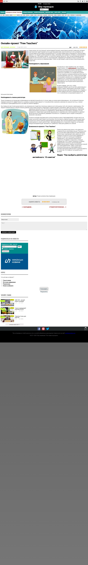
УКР (4, 1)
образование (72, 68)
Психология (59, 15)
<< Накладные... (27, 207)
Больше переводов (28, 12)
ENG (7, 1)
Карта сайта (57, 12)
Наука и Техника (39, 15)
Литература (27, 15)
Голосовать (44, 289)
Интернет (14, 15)
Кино (21, 15)
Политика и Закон (50, 15)
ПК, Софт (24, 15)
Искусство (18, 15)
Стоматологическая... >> (57, 207)
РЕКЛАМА (64, 12)
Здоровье (11, 15)
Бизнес (4, 15)
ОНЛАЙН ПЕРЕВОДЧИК (39, 12)
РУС (1, 1)
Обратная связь (49, 12)
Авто (1, 15)
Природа (55, 15)
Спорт (66, 15)
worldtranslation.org (70, 333)
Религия (63, 15)
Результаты (44, 291)
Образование (45, 15)
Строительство (72, 15)
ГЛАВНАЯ (2, 12)
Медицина (31, 15)
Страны (68, 15)
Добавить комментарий (8, 232)
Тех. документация (78, 15)
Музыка (35, 15)
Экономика (7, 15)
